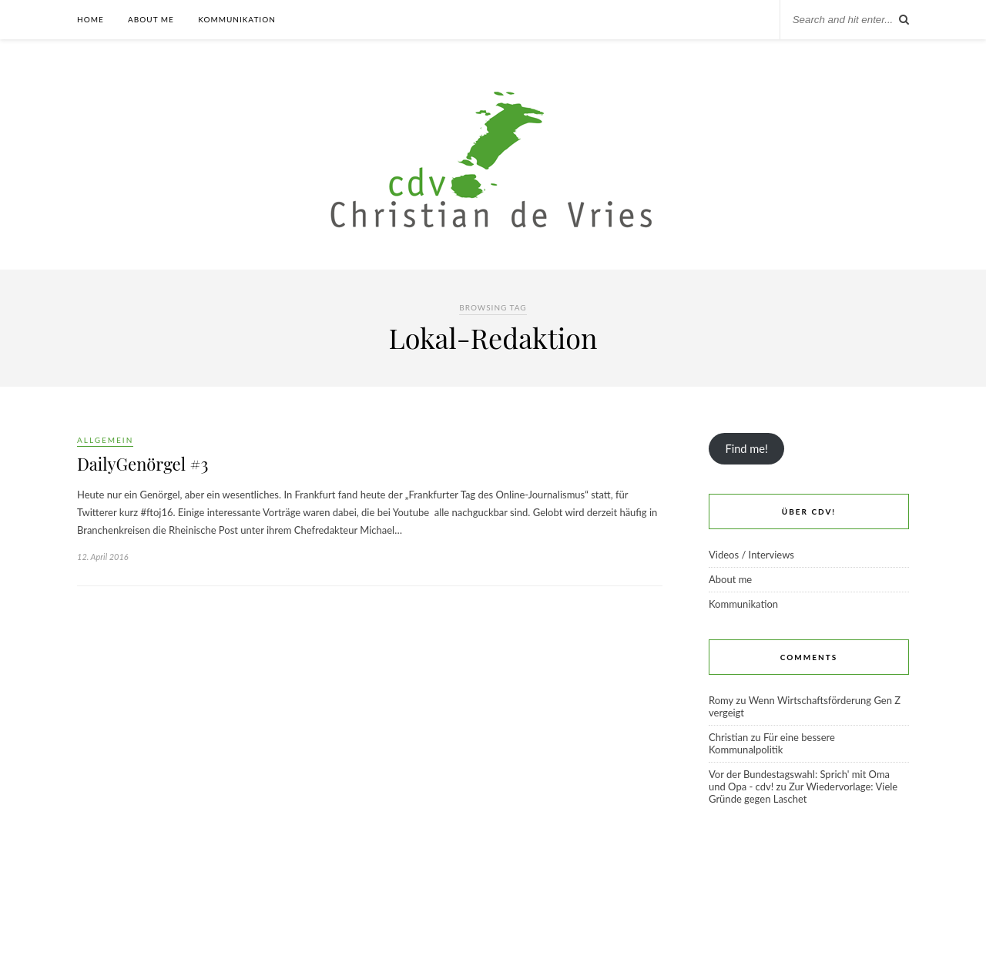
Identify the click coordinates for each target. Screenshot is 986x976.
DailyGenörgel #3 (142, 463)
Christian (728, 737)
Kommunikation (237, 19)
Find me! (746, 448)
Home (90, 19)
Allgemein (105, 439)
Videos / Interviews (751, 554)
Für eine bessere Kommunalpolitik (772, 743)
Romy (721, 700)
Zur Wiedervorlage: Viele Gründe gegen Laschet (803, 792)
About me (151, 19)
